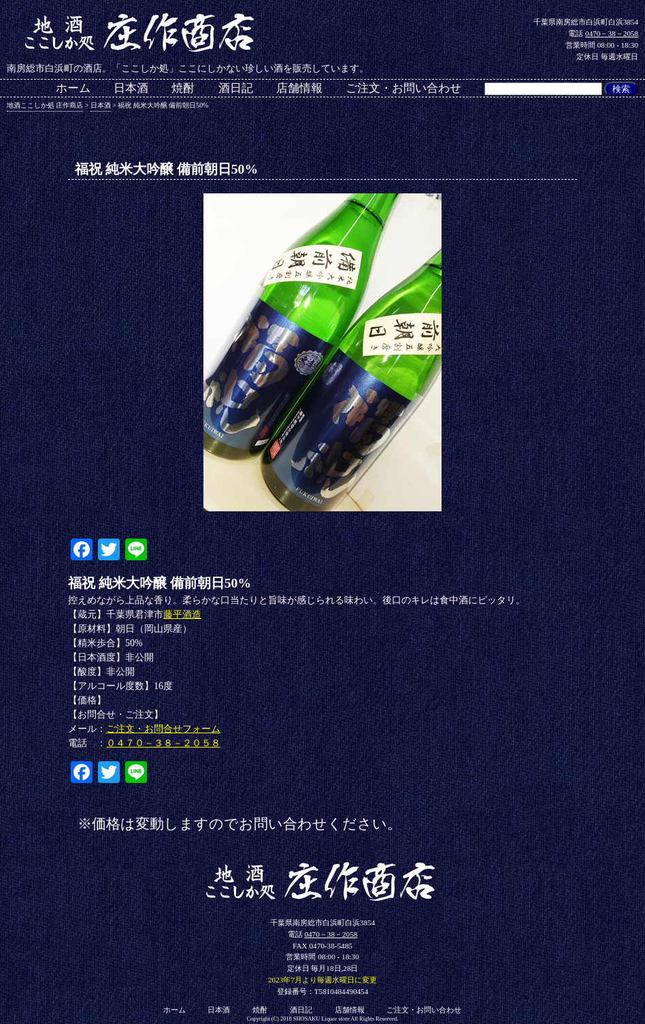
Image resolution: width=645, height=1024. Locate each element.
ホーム (73, 89)
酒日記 (235, 89)
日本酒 (131, 89)
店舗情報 (299, 89)
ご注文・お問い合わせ (403, 89)
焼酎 (183, 89)
